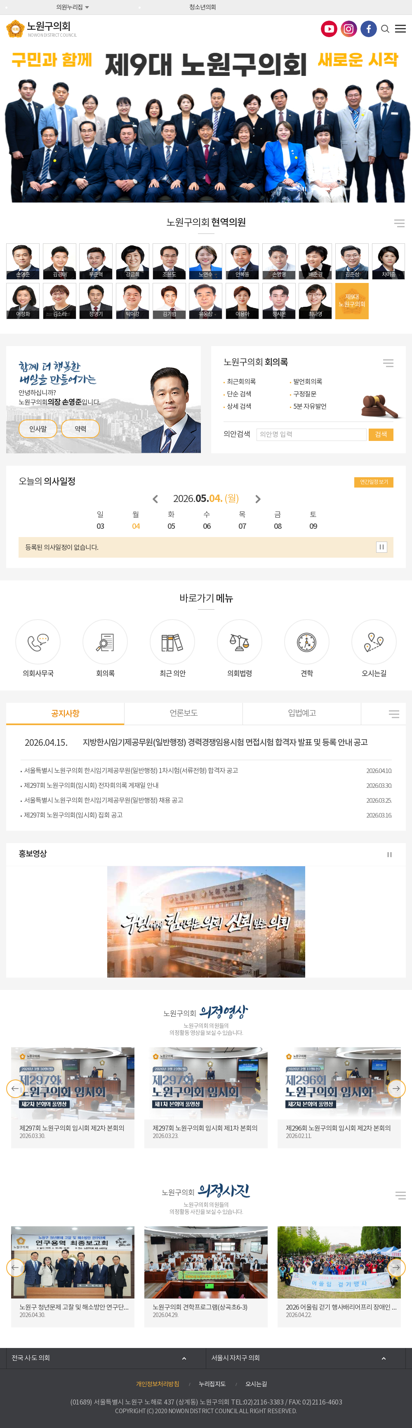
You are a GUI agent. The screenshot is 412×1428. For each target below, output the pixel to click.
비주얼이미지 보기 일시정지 (304, 189)
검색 (381, 434)
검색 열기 (385, 29)
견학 (307, 673)
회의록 (105, 673)
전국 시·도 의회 (31, 1358)
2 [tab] (341, 189)
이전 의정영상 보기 (15, 1088)
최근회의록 (241, 382)
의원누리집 (69, 7)
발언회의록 (307, 382)
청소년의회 (202, 7)
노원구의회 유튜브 (329, 29)
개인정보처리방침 (157, 1384)
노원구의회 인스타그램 (349, 29)
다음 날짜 (258, 499)
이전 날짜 (155, 499)
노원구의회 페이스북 (368, 29)
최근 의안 (173, 673)
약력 (80, 429)
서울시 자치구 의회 (235, 1358)
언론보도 (184, 714)
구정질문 (304, 394)
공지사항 (65, 714)
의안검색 (237, 434)
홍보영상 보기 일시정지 (390, 855)
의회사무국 (38, 673)
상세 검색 (239, 406)
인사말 (38, 429)
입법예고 (302, 714)
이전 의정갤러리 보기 (15, 1267)
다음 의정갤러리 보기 (396, 1267)
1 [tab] (320, 189)
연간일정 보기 (374, 482)
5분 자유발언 (310, 406)
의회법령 (239, 673)
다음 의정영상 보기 (396, 1088)
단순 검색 (239, 394)
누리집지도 (212, 1384)
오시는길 (374, 673)
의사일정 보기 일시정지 (381, 547)
